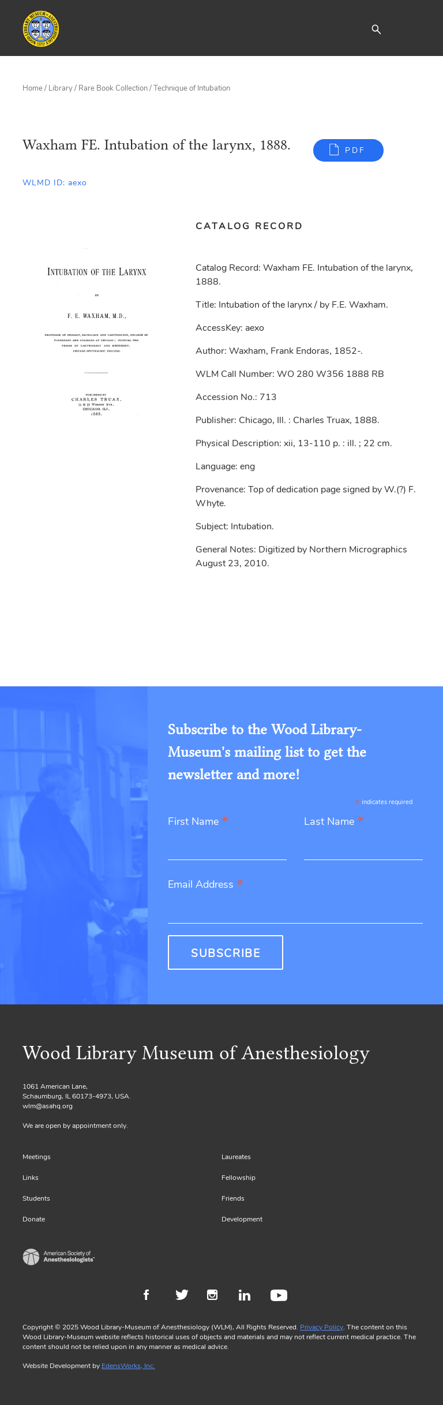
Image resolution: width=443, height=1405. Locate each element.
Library (60, 88)
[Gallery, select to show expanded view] (96, 331)
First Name (198, 822)
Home (32, 88)
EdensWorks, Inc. (128, 1365)
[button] (376, 29)
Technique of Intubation (191, 88)
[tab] (256, 226)
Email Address (205, 885)
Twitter (185, 1296)
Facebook (154, 1296)
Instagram (217, 1296)
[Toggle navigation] (412, 29)
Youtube (281, 1296)
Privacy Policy (321, 1327)
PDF (355, 150)
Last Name (334, 822)
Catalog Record (249, 226)
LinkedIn (249, 1296)
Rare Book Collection (113, 88)
